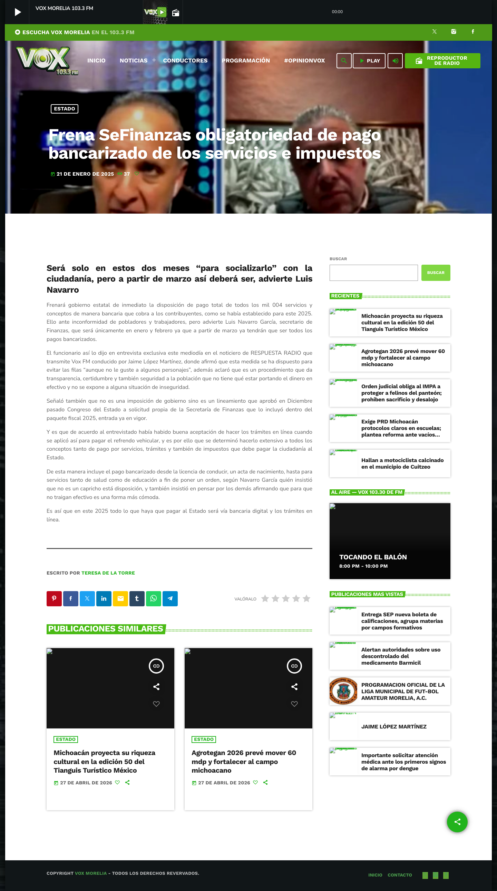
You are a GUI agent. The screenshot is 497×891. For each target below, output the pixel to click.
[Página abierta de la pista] (175, 12)
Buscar (338, 258)
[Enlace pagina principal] (47, 60)
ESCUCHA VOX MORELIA (74, 32)
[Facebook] (473, 32)
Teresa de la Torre (108, 573)
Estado (64, 109)
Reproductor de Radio (441, 60)
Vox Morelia (91, 874)
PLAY (369, 61)
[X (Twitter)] (434, 32)
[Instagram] (454, 32)
